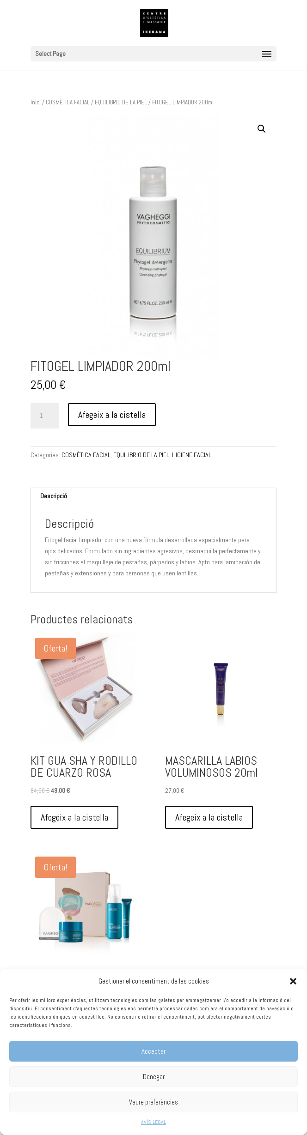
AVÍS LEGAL (153, 1122)
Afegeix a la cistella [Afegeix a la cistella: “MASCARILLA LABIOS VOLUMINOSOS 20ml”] (209, 817)
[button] (293, 981)
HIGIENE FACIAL (191, 455)
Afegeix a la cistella (112, 415)
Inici (36, 102)
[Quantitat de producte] (44, 416)
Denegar (154, 1076)
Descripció (53, 496)
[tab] (153, 496)
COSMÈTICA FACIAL (68, 102)
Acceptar (153, 1051)
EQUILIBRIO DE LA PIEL (121, 102)
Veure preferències (153, 1102)
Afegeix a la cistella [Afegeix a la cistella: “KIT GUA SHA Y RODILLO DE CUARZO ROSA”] (74, 817)
